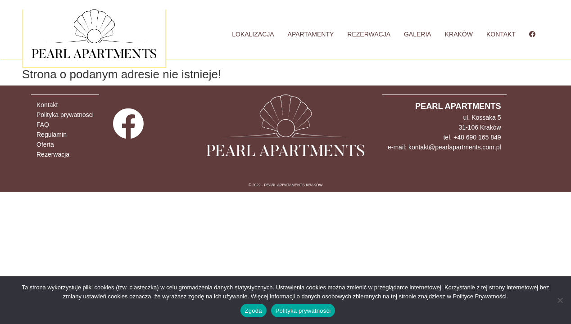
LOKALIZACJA (253, 34)
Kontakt (47, 104)
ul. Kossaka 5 (482, 117)
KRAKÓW (459, 34)
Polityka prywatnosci (65, 114)
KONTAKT (501, 34)
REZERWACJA (368, 34)
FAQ (42, 124)
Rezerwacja (52, 154)
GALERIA (417, 34)
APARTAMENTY (311, 34)
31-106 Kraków (479, 127)
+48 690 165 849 (477, 137)
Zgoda (253, 310)
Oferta (45, 144)
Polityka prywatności (303, 310)
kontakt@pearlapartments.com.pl (454, 147)
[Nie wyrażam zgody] (559, 300)
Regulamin (51, 134)
